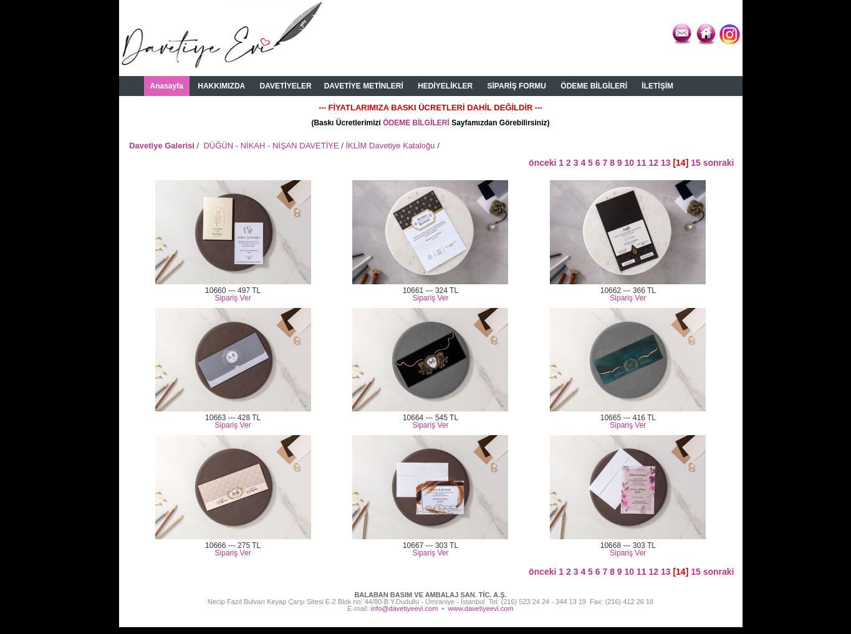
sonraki (718, 163)
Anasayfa (166, 86)
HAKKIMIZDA (221, 86)
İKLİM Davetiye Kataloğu (390, 145)
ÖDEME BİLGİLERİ (593, 86)
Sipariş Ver (233, 298)
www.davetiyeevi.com (481, 608)
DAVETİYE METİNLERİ (363, 86)
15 (696, 163)
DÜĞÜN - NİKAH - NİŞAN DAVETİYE (271, 145)
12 (653, 163)
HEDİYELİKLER (445, 86)
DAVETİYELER (286, 86)
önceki (544, 163)
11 (642, 163)
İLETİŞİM (657, 86)
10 (630, 163)
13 (666, 163)
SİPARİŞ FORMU (517, 86)
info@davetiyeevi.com (404, 608)
